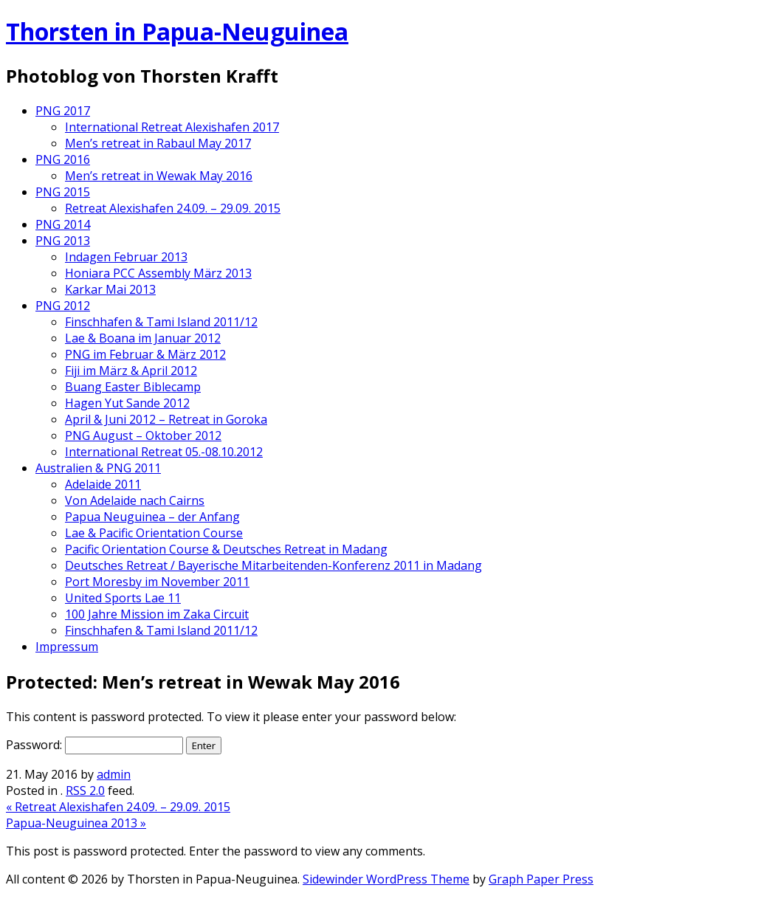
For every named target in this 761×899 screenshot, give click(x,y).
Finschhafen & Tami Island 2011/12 (161, 322)
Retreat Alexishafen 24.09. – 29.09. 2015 (172, 208)
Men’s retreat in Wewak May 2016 (158, 176)
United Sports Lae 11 (123, 598)
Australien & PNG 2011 (98, 468)
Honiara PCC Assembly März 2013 (158, 273)
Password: (94, 745)
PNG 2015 (62, 192)
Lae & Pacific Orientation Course (154, 533)
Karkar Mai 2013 (110, 289)
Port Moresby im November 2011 (157, 582)
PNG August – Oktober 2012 (143, 435)
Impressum (66, 646)
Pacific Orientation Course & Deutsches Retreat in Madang (226, 549)
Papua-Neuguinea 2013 (76, 823)
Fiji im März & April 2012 (131, 370)
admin (114, 774)
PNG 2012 (62, 305)
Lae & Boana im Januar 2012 (143, 338)
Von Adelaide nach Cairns (134, 500)
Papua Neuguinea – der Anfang (152, 517)
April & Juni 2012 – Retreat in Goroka (166, 419)
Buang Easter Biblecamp (133, 387)
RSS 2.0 (85, 790)
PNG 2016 (62, 159)
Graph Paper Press (541, 879)
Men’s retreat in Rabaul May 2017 (158, 143)
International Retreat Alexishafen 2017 (172, 127)
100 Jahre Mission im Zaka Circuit (157, 614)
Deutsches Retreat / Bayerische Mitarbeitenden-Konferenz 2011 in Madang (273, 565)
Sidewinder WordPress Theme (386, 879)
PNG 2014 (62, 224)
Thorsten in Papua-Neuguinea (177, 31)
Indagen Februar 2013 (126, 257)
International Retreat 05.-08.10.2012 (164, 452)
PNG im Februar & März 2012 (145, 354)
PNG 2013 (62, 240)
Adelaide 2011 (103, 484)
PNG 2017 (62, 111)
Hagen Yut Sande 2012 (127, 403)
